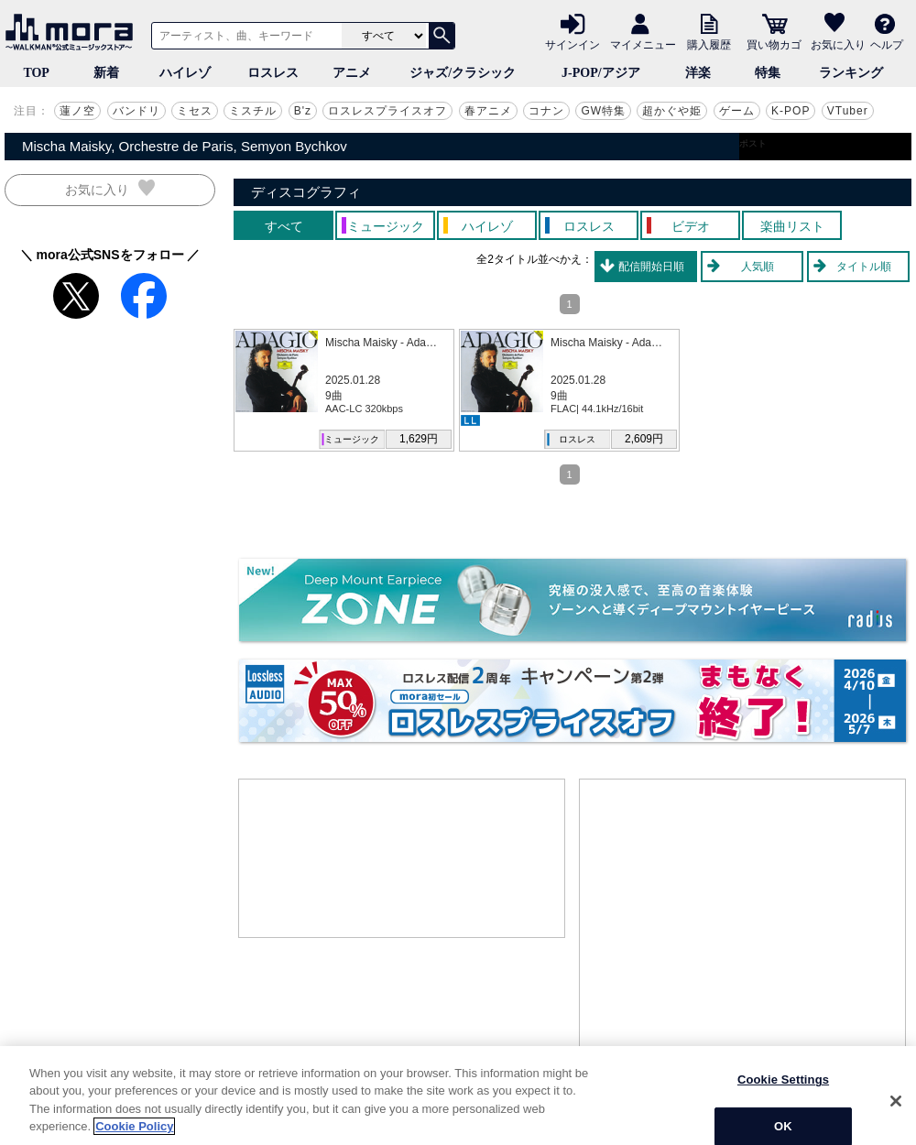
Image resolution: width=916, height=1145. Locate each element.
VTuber (847, 110)
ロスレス (273, 73)
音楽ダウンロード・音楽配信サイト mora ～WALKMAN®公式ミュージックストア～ (73, 32)
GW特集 (603, 110)
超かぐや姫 (672, 110)
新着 (106, 73)
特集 (767, 73)
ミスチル (253, 110)
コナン (546, 110)
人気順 (757, 266)
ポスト (753, 143)
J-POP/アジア (601, 73)
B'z (302, 110)
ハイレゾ (185, 73)
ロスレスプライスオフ (387, 110)
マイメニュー (643, 43)
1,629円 (418, 438)
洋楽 (698, 73)
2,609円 (644, 438)
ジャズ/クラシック (462, 73)
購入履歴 (709, 43)
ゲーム (737, 110)
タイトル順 (863, 266)
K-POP (790, 110)
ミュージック (351, 439)
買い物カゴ (774, 43)
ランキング (851, 73)
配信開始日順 (651, 266)
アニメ (352, 73)
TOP (36, 73)
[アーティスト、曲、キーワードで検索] (244, 36)
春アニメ (488, 110)
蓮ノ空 (77, 110)
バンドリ (136, 110)
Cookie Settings (783, 1114)
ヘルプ (886, 43)
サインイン (572, 43)
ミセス (195, 110)
